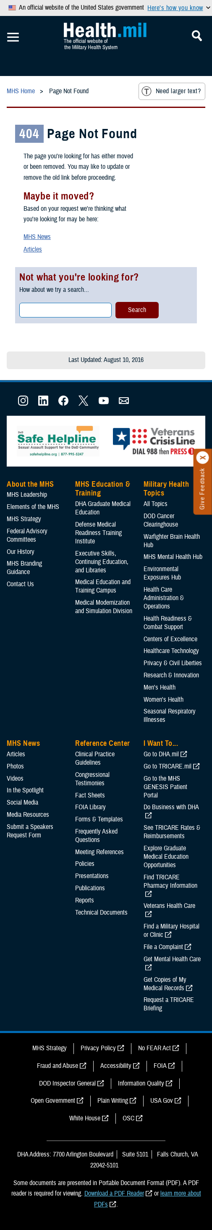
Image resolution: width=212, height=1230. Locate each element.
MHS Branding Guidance (24, 567)
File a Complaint (163, 947)
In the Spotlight (25, 790)
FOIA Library (90, 807)
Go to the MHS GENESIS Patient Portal (165, 787)
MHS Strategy (24, 519)
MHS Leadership (27, 494)
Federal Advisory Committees (27, 535)
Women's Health (163, 699)
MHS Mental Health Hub (173, 557)
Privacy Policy (98, 1048)
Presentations (92, 876)
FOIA (160, 1066)
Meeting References (99, 852)
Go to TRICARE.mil (167, 766)
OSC (128, 1118)
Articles (33, 249)
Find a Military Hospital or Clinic (171, 930)
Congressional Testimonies (92, 779)
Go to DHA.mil (161, 754)
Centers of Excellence (170, 639)
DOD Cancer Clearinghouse (161, 520)
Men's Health (159, 687)
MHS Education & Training (102, 489)
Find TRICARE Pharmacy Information (170, 881)
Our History (20, 552)
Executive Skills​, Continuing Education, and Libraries (101, 561)
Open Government (53, 1100)
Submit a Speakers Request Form (30, 831)
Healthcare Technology (171, 651)
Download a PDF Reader (114, 1193)
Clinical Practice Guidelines (95, 758)
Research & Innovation (171, 675)
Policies (84, 864)
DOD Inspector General (67, 1083)
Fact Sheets (90, 795)
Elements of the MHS (33, 507)
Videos (15, 778)
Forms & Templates (99, 819)
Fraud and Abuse (57, 1066)
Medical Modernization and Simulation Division (103, 606)
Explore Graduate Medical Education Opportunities (166, 856)
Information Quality (141, 1083)
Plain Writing (112, 1100)
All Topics (156, 504)
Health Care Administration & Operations (164, 598)
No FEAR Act (154, 1048)
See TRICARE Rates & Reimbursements (172, 831)
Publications (90, 888)
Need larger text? (171, 91)
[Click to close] (202, 457)
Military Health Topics (166, 489)
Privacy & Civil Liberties (173, 663)
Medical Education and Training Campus (103, 586)
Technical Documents (101, 912)
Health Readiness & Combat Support (168, 622)
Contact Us (20, 584)
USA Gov (161, 1100)
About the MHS (30, 484)
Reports (84, 900)
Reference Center (102, 743)
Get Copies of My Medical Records (165, 984)
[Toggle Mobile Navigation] (13, 37)
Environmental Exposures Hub (162, 573)
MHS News (37, 237)
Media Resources (28, 814)
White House (84, 1118)
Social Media (22, 802)
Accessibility (115, 1066)
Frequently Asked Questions (96, 835)
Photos (15, 766)
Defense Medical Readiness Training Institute (98, 533)
